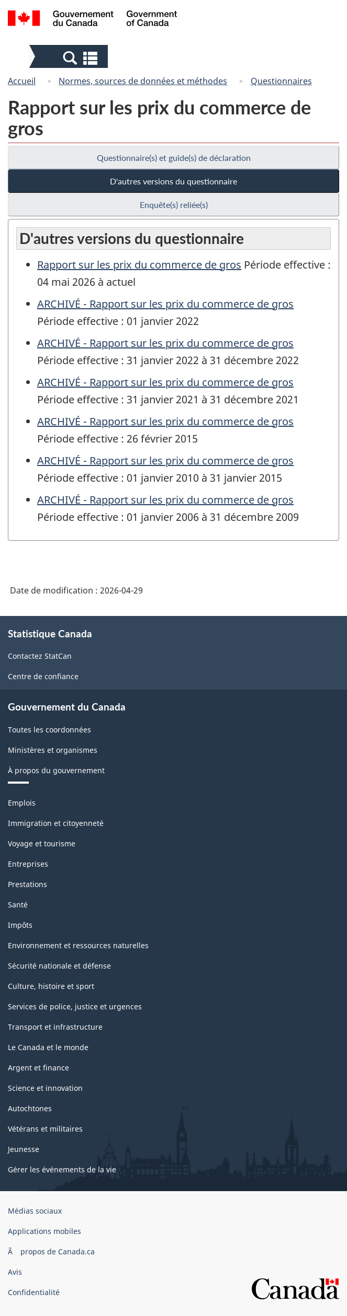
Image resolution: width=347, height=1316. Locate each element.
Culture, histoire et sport (51, 986)
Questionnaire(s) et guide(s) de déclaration (174, 157)
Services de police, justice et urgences (75, 1006)
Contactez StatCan (40, 656)
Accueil (22, 81)
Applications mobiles (44, 1231)
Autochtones (30, 1108)
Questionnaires (281, 81)
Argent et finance (38, 1068)
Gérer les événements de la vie (62, 1169)
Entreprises (28, 864)
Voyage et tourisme (41, 843)
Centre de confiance (43, 676)
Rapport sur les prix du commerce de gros (139, 265)
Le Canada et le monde (48, 1047)
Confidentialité (34, 1292)
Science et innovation (45, 1088)
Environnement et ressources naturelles (78, 945)
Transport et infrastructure (55, 1027)
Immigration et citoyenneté (56, 823)
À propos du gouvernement (56, 770)
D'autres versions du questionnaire (173, 181)
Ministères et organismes (52, 750)
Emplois (22, 803)
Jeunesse (23, 1149)
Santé (18, 905)
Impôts (20, 925)
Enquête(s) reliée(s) (174, 204)
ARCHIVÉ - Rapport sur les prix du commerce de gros (165, 304)
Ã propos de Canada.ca (51, 1251)
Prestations (27, 884)
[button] (70, 57)
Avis (15, 1272)
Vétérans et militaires (45, 1129)
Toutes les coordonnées (49, 730)
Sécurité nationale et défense (59, 966)
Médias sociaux (35, 1211)
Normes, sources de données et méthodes (143, 81)
